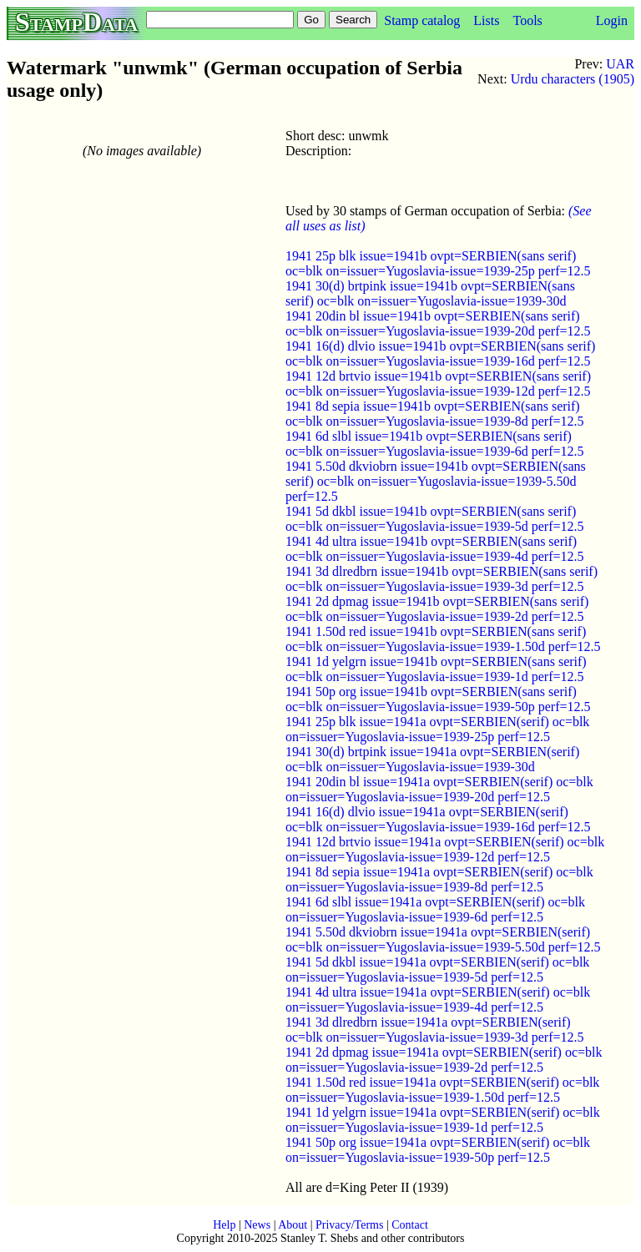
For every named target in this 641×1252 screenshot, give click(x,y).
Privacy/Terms (349, 1225)
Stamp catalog (422, 20)
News (257, 1225)
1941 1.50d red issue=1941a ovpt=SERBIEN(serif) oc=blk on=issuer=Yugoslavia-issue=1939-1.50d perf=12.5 (442, 1089)
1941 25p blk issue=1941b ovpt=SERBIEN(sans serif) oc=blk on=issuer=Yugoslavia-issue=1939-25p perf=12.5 (438, 263)
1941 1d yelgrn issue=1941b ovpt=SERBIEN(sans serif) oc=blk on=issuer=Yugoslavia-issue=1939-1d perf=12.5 (436, 669)
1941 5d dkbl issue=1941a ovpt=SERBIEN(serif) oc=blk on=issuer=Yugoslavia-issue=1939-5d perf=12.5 (437, 969)
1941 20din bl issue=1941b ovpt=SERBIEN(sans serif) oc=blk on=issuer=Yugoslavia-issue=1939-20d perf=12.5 (438, 323)
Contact (409, 1225)
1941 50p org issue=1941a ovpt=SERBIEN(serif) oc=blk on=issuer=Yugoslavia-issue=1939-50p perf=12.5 (437, 1149)
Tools (527, 20)
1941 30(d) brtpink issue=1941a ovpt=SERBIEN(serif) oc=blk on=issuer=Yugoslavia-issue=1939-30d (432, 759)
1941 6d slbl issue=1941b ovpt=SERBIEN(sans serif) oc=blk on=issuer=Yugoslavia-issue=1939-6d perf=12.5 (434, 443)
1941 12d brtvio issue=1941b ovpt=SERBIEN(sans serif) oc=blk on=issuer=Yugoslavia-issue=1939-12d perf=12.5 (438, 383)
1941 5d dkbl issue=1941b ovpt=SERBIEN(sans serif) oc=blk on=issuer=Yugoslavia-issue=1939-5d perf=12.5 (434, 518)
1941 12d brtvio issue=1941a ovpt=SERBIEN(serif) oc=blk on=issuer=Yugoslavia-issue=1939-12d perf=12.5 (444, 849)
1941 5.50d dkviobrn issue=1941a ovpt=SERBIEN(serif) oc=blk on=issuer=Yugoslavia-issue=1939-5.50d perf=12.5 (443, 939)
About (292, 1225)
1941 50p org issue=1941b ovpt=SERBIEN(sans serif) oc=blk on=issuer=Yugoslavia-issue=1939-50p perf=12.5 (438, 699)
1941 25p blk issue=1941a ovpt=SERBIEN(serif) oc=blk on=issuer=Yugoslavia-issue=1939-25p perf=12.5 (437, 729)
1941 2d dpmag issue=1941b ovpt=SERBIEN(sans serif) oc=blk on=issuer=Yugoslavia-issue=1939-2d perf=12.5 (436, 608)
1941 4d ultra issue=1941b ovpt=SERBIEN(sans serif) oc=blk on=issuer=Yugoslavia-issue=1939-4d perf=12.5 (434, 548)
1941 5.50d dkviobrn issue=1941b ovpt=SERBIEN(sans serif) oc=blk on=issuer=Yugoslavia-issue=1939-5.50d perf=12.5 (435, 481)
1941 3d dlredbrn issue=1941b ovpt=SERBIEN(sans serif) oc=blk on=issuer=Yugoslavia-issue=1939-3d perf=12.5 (441, 578)
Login (612, 20)
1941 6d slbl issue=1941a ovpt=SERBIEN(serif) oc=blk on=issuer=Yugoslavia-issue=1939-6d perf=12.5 (435, 909)
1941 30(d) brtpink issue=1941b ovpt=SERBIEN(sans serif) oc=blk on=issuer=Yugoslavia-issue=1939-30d (430, 293)
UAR (620, 64)
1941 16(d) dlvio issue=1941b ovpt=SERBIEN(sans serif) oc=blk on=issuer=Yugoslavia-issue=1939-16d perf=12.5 (440, 353)
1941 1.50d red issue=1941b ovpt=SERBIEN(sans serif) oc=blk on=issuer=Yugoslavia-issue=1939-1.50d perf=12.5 (443, 639)
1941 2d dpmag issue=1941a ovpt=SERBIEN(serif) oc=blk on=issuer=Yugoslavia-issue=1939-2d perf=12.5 (443, 1059)
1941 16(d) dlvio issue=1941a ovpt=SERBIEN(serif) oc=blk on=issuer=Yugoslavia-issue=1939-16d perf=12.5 (438, 819)
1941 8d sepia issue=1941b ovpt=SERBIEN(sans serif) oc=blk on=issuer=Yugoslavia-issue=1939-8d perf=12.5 (434, 413)
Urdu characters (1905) (572, 79)
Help (224, 1225)
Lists (486, 20)
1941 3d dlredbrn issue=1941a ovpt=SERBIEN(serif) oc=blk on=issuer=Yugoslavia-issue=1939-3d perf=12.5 (434, 1029)
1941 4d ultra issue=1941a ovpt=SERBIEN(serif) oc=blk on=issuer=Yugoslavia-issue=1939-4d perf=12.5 (437, 999)
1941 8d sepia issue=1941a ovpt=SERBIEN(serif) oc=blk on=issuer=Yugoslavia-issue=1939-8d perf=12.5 (439, 879)
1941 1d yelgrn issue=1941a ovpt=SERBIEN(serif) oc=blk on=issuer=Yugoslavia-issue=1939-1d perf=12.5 (442, 1119)
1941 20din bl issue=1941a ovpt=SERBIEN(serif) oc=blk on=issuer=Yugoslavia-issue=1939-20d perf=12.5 (439, 789)
